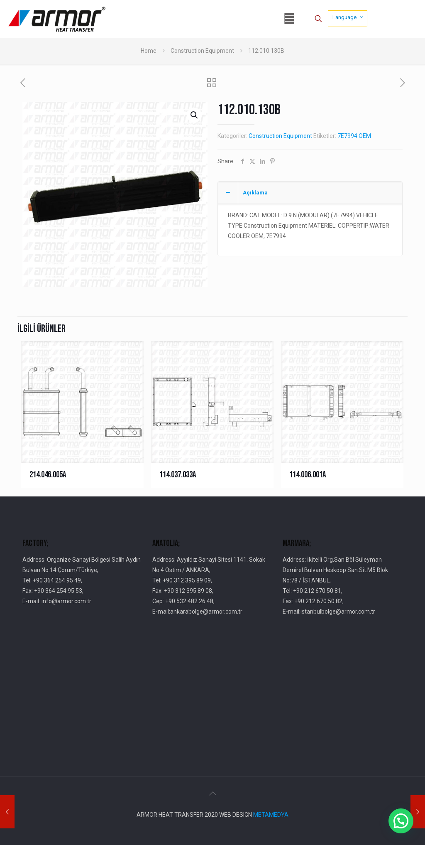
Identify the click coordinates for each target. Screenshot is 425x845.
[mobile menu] (289, 19)
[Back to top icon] (212, 793)
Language (348, 17)
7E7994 (347, 136)
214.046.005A (47, 474)
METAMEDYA (270, 814)
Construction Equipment (202, 50)
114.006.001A (307, 474)
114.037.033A (177, 474)
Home (148, 50)
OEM (365, 136)
